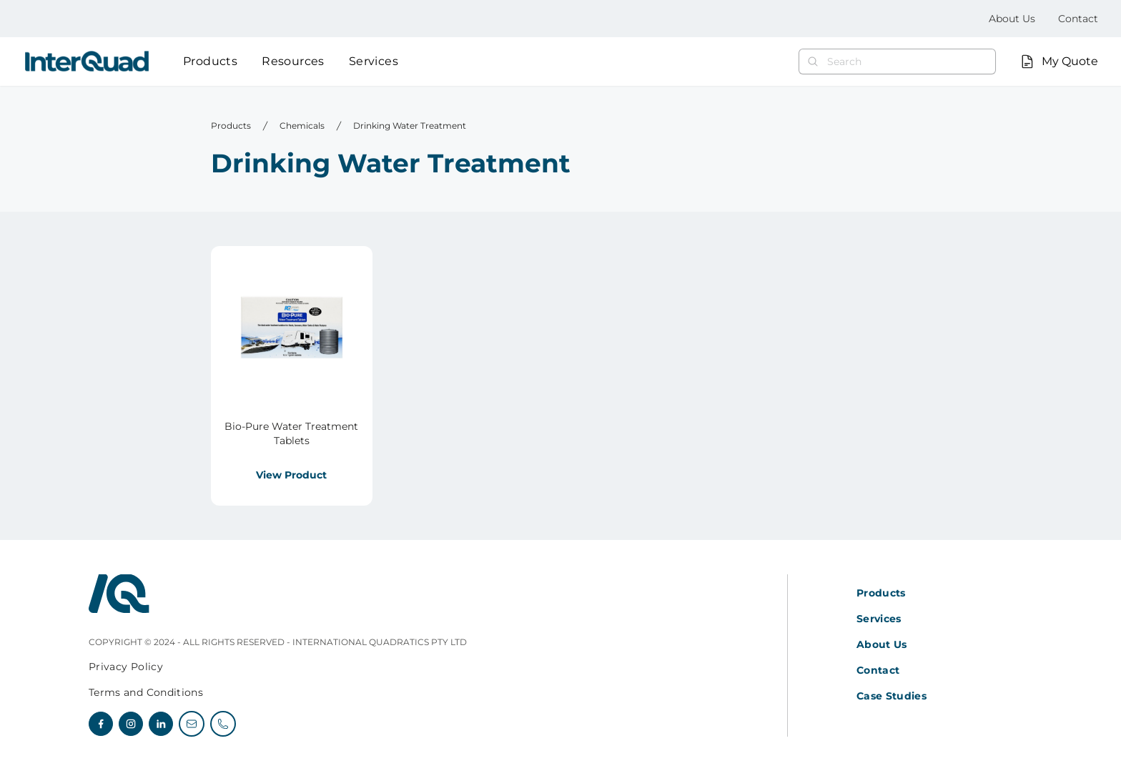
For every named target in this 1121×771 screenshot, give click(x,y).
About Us (1012, 18)
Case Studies (891, 695)
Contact (1078, 18)
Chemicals (302, 125)
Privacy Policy (126, 666)
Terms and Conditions (146, 692)
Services (373, 61)
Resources (293, 61)
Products (210, 61)
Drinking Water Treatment (409, 125)
